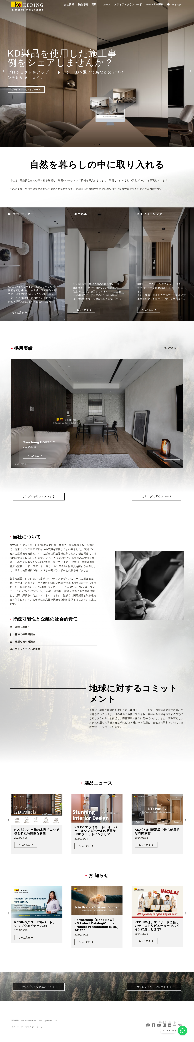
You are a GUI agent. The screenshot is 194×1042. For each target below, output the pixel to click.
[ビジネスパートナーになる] (183, 1031)
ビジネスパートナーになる (176, 1031)
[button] (69, 4)
